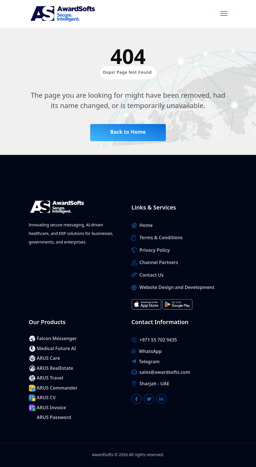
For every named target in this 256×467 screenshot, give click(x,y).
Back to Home (128, 132)
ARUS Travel (50, 378)
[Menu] (223, 13)
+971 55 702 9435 (158, 340)
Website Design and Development (177, 287)
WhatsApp (150, 351)
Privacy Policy (155, 250)
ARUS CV (46, 398)
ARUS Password (54, 417)
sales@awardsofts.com (165, 372)
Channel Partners (159, 263)
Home (146, 225)
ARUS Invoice (51, 408)
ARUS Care (48, 358)
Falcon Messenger (57, 339)
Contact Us (152, 275)
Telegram (149, 362)
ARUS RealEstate (55, 368)
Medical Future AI (56, 349)
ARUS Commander (57, 388)
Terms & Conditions (161, 238)
